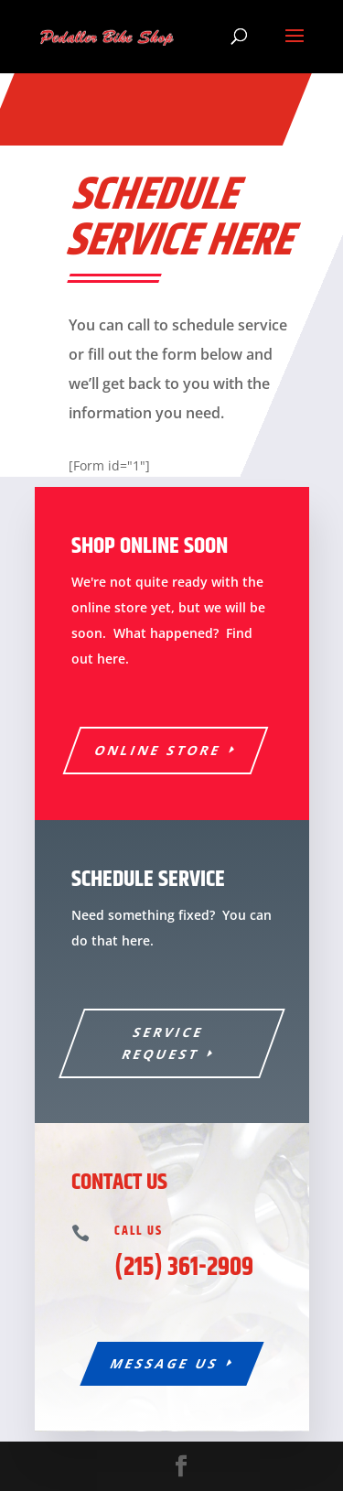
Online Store (157, 750)
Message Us (164, 1363)
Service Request (163, 1043)
